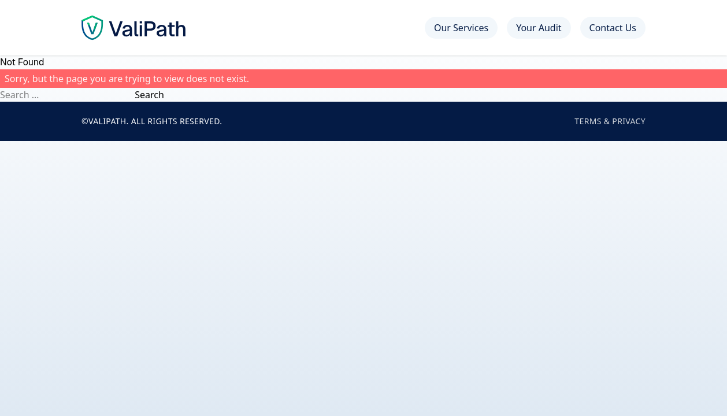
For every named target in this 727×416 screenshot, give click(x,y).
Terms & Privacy (610, 121)
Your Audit (538, 27)
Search (149, 94)
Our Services (461, 27)
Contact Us (612, 27)
